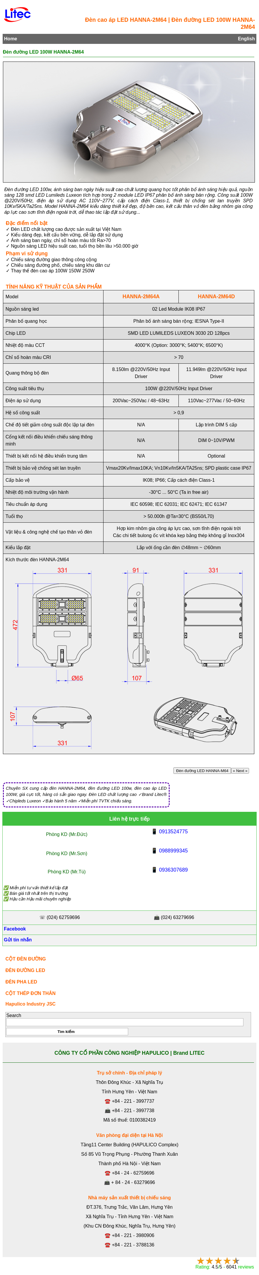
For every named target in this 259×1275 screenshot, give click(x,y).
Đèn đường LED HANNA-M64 (202, 771)
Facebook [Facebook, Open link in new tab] (14, 928)
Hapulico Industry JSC (30, 1003)
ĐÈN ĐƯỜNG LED (25, 970)
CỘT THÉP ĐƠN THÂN (30, 993)
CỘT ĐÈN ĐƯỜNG (25, 958)
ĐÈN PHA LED (21, 981)
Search (13, 1015)
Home (10, 38)
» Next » (240, 771)
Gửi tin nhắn (17, 939)
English (246, 38)
